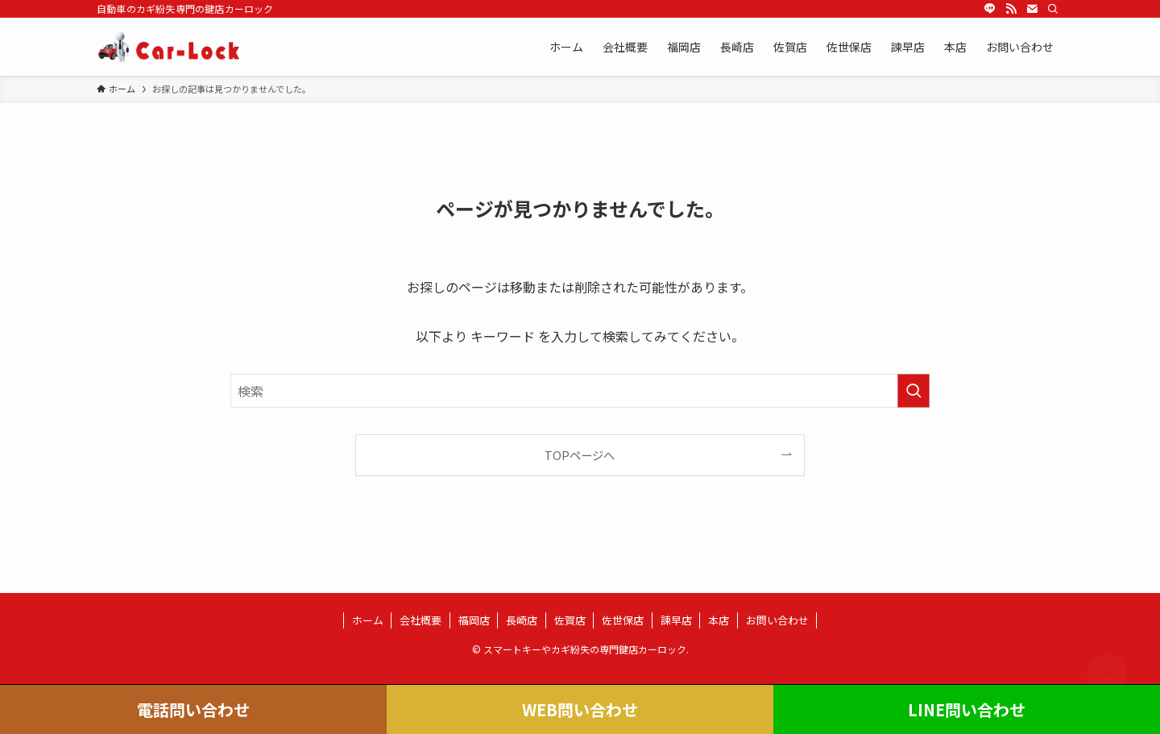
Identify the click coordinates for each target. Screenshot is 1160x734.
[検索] (1052, 9)
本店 (718, 620)
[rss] (1010, 9)
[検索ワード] (580, 391)
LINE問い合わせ (966, 709)
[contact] (1031, 9)
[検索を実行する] (913, 391)
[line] (990, 9)
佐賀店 (570, 620)
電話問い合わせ (193, 709)
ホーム (367, 620)
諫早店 (676, 620)
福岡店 (474, 620)
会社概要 (420, 620)
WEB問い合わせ (580, 709)
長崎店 (521, 620)
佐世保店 (623, 620)
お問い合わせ (777, 620)
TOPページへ (580, 454)
